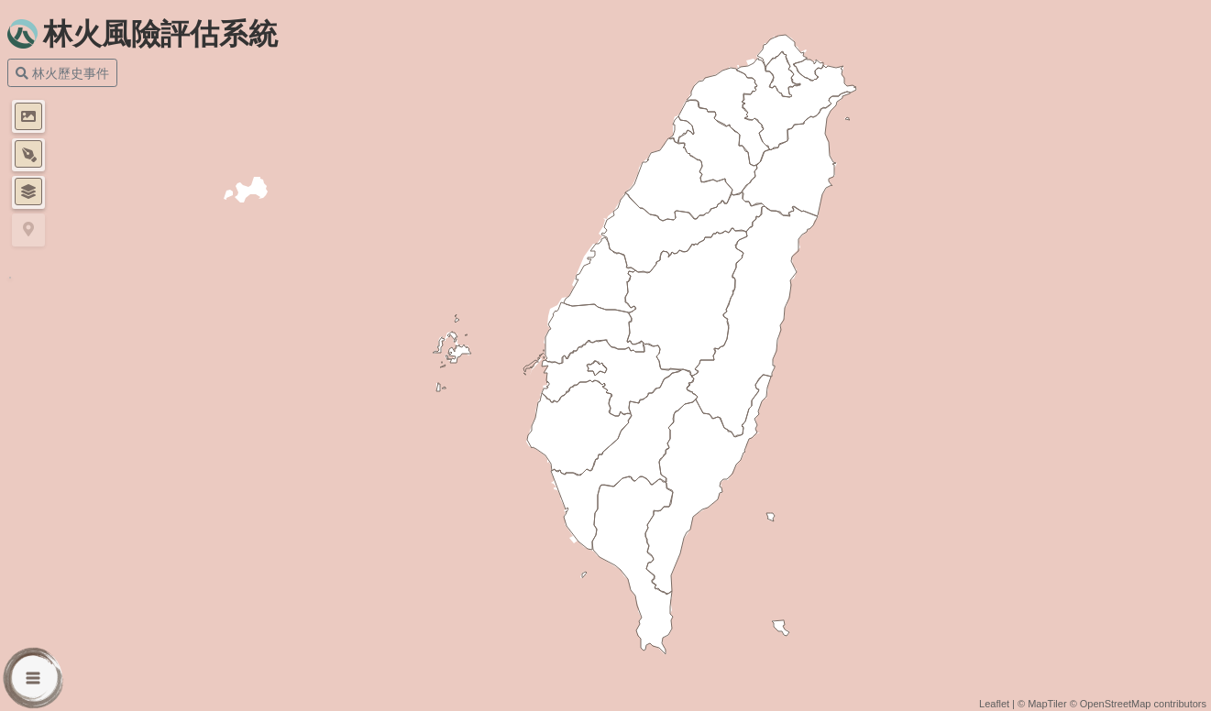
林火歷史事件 (62, 73)
